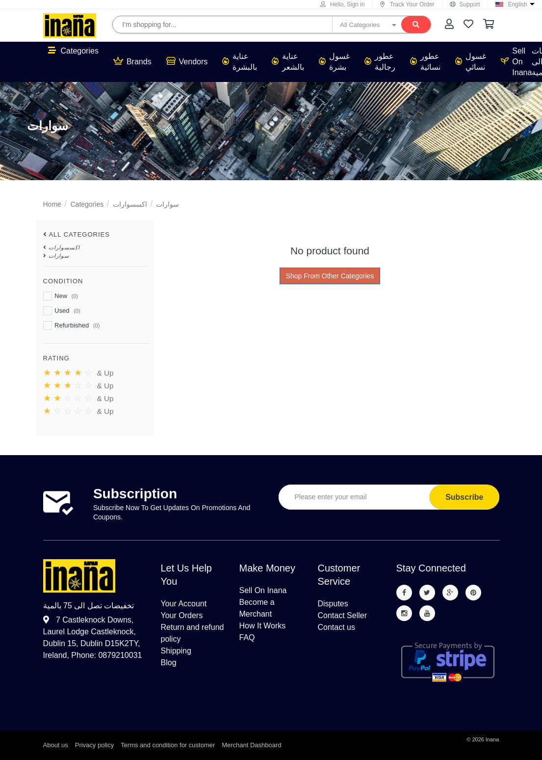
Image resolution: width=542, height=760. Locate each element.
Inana (492, 739)
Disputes (333, 603)
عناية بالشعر (288, 61)
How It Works (262, 626)
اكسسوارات (130, 204)
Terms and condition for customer (168, 745)
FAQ (247, 637)
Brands (132, 61)
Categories (73, 50)
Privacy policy (94, 745)
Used (61, 310)
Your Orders (182, 615)
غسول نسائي (470, 61)
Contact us (336, 627)
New (60, 296)
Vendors (187, 61)
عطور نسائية (425, 61)
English (517, 4)
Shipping (176, 651)
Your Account (184, 603)
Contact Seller (342, 615)
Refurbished (71, 325)
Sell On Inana (516, 62)
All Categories (79, 234)
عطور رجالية (379, 61)
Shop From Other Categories (330, 276)
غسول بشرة (334, 61)
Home (52, 204)
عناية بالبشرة (239, 61)
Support (465, 4)
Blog (169, 662)
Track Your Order (407, 4)
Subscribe (464, 497)
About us (55, 745)
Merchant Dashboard (251, 745)
